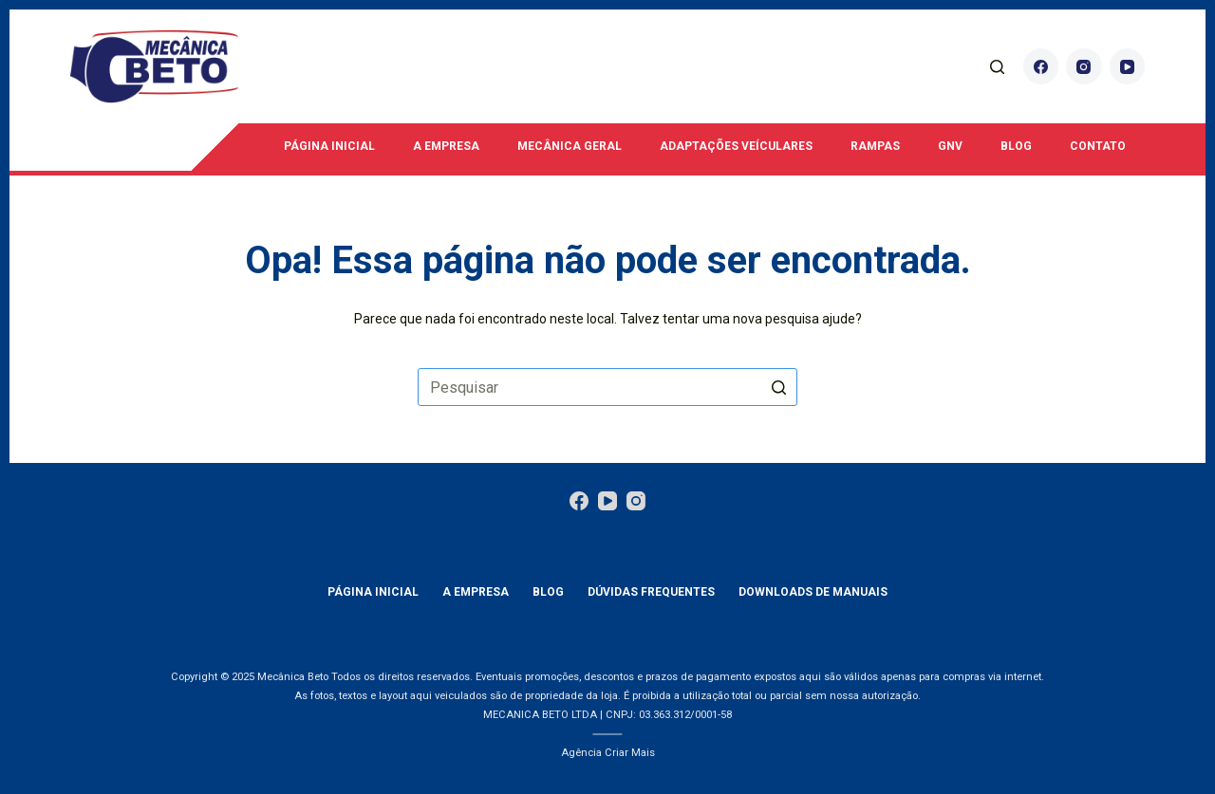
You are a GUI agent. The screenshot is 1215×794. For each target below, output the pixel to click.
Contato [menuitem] (1098, 146)
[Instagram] (1084, 66)
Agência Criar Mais (608, 753)
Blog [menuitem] (1016, 146)
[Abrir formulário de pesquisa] (997, 67)
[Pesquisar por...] (607, 387)
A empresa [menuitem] (446, 146)
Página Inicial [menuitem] (329, 146)
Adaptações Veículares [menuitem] (736, 146)
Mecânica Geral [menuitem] (569, 146)
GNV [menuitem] (950, 146)
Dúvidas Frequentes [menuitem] (651, 592)
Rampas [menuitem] (875, 146)
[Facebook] (1041, 66)
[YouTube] (1128, 66)
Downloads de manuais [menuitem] (813, 592)
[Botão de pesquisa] (778, 387)
